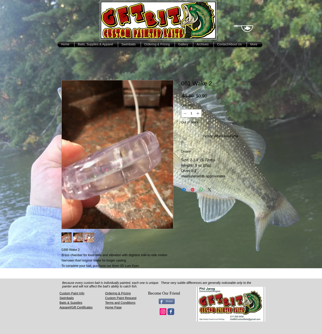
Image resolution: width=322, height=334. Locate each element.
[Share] (167, 301)
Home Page (113, 307)
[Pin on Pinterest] (192, 189)
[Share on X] (209, 189)
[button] (262, 1)
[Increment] (198, 113)
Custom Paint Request (120, 298)
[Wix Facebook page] (170, 311)
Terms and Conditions (120, 302)
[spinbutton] (191, 113)
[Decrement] (184, 113)
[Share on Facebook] (184, 189)
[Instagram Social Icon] (163, 311)
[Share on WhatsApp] (201, 189)
